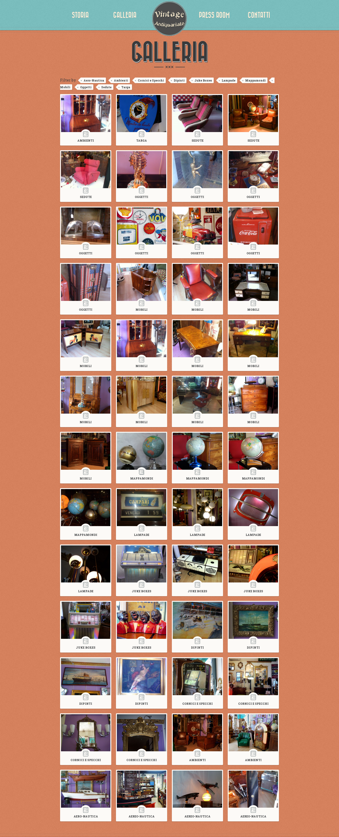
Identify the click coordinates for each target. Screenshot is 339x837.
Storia (80, 15)
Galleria (124, 15)
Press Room (214, 15)
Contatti (259, 15)
